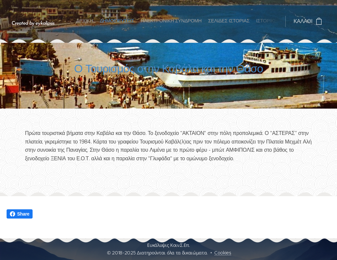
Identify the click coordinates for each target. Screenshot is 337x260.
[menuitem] (246, 21)
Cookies (222, 253)
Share (19, 214)
